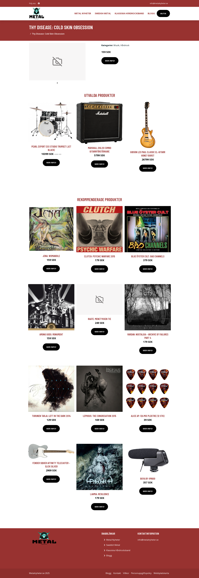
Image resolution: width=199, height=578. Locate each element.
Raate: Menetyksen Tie (99, 318)
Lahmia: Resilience (99, 494)
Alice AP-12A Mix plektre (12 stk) (147, 415)
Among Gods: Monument (51, 334)
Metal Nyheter (82, 13)
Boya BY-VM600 (147, 478)
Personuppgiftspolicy (141, 573)
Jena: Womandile (51, 255)
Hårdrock (124, 45)
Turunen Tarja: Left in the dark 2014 (51, 415)
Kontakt (117, 573)
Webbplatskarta (161, 573)
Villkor (126, 573)
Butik (163, 13)
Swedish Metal (103, 13)
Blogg (151, 13)
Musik (116, 45)
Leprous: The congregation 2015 (99, 415)
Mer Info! (110, 60)
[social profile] (39, 3)
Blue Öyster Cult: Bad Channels (147, 256)
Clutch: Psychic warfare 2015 (99, 256)
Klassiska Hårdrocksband (129, 13)
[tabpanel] (57, 61)
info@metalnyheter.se (159, 3)
